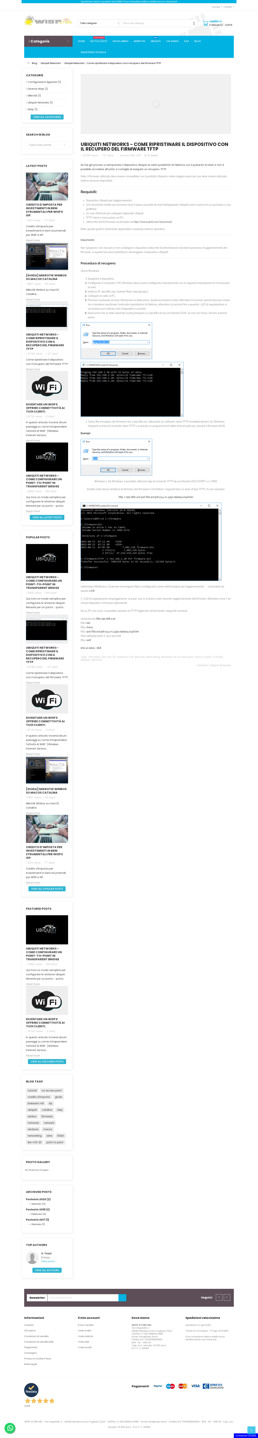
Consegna (30, 1353)
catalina (47, 1110)
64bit (60, 1136)
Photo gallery (38, 1162)
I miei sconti (85, 1347)
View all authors (47, 1270)
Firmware (94, 657)
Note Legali (30, 1364)
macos (47, 1129)
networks (33, 1123)
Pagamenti (30, 1347)
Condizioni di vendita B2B (38, 1341)
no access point (52, 1090)
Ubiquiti (85, 660)
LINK (92, 590)
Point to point (203, 657)
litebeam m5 (36, 1103)
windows (33, 1129)
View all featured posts (47, 1061)
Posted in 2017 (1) (37, 1219)
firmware (47, 1116)
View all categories (47, 117)
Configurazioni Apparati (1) (44, 82)
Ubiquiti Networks (220, 665)
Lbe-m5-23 (108, 657)
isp (50, 1103)
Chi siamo (30, 1330)
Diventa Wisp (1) (38, 89)
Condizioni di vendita (36, 1336)
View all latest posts (47, 517)
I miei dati (83, 1341)
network (49, 1123)
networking (35, 1136)
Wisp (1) (33, 109)
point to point (54, 1142)
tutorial (32, 1090)
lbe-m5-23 (34, 1142)
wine (49, 1136)
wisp (60, 1110)
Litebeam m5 (125, 657)
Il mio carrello (86, 1325)
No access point (184, 657)
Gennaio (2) (38, 1204)
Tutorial (218, 657)
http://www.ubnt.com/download (152, 221)
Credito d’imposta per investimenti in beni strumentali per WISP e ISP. (44, 210)
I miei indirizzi (85, 1336)
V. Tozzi (46, 1253)
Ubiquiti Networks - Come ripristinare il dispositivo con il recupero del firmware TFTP (45, 341)
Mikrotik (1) (34, 95)
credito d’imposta (39, 1097)
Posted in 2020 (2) (38, 1199)
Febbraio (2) (38, 1214)
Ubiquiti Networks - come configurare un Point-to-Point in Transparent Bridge (44, 481)
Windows (96, 660)
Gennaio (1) (38, 1224)
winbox (32, 1116)
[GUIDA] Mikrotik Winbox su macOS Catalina (46, 277)
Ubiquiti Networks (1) (40, 102)
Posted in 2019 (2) (38, 1209)
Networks (166, 657)
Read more (33, 240)
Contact (29, 1325)
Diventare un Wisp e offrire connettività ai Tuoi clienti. (45, 408)
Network (140, 657)
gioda (58, 1097)
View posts (48, 1261)
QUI (99, 648)
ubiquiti (32, 1110)
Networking (153, 657)
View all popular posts (47, 889)
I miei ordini (84, 1330)
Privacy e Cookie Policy (37, 1358)
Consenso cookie (246, 1435)
